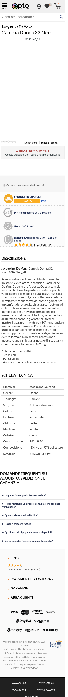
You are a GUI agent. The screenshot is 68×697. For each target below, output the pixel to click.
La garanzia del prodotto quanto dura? (25, 495)
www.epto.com (46, 689)
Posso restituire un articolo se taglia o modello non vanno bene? (31, 505)
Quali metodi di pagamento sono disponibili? (29, 532)
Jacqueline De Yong (14, 268)
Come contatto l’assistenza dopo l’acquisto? (29, 540)
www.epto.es (46, 682)
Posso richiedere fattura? (18, 523)
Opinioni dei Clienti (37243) (24, 569)
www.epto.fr (19, 689)
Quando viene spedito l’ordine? (21, 515)
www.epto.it (19, 682)
